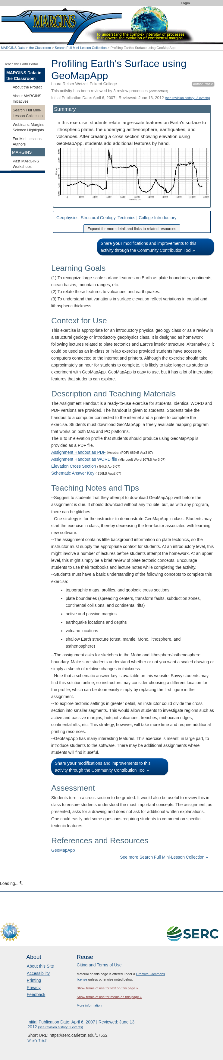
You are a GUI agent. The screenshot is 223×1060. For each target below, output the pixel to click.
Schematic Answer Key (72, 473)
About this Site (40, 966)
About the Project (27, 87)
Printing (34, 980)
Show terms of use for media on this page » (109, 997)
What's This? (36, 1040)
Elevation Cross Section (73, 466)
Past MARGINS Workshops (26, 164)
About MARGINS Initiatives (27, 99)
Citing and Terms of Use (99, 964)
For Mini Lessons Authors (27, 141)
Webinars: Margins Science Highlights (28, 127)
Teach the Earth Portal (21, 64)
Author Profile (203, 84)
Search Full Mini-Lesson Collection (81, 48)
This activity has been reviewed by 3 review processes (109, 90)
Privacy (34, 987)
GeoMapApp (63, 850)
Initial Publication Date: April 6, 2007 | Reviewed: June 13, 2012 (130, 97)
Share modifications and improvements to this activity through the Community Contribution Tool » (148, 247)
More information (89, 1005)
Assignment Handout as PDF (78, 452)
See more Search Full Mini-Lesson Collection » (164, 857)
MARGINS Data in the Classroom (26, 48)
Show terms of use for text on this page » (107, 988)
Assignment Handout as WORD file (84, 459)
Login (185, 3)
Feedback (36, 994)
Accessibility (38, 973)
